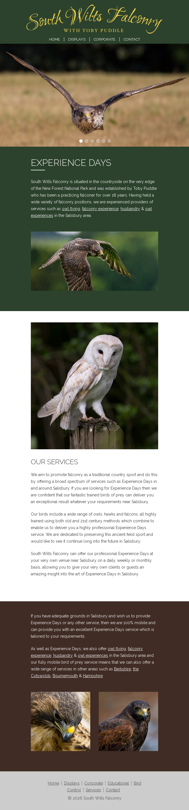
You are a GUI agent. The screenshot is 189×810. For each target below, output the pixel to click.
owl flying (71, 208)
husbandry (130, 208)
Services (93, 790)
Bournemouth (65, 675)
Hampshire (93, 675)
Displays (76, 39)
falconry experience (100, 208)
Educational (118, 783)
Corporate (104, 39)
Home (54, 39)
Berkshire (122, 669)
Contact (132, 39)
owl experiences (93, 655)
